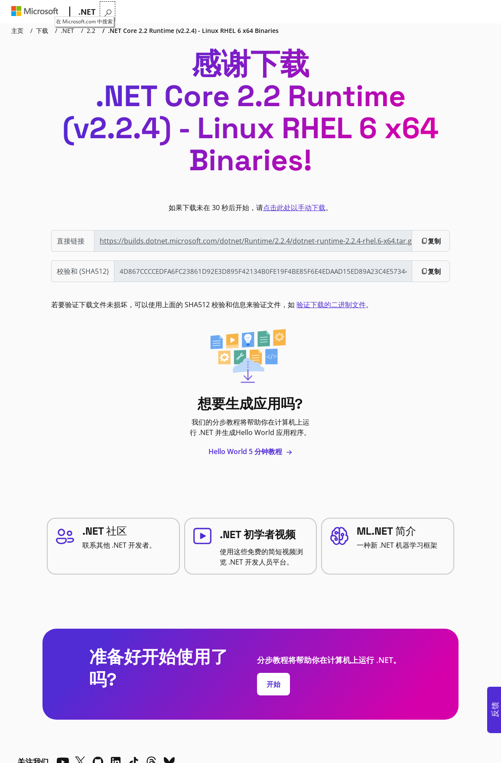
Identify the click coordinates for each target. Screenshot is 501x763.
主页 (17, 30)
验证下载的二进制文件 (331, 304)
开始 (273, 684)
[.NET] (86, 12)
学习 (197, 12)
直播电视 (297, 12)
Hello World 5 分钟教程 (250, 451)
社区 (266, 12)
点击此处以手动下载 (294, 207)
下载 (245, 12)
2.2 (91, 30)
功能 (171, 12)
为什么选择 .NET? (127, 12)
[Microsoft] (36, 12)
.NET (67, 30)
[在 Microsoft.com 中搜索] (483, 11)
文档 (219, 12)
